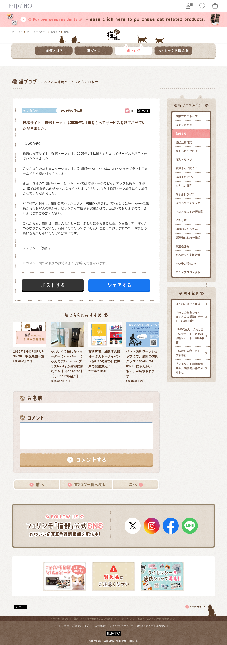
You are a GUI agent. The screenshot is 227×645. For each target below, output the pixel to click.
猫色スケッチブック (188, 203)
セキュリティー (145, 625)
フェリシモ (17, 32)
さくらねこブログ (187, 151)
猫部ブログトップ (187, 116)
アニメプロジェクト (188, 272)
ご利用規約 (100, 625)
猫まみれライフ (185, 194)
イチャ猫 (181, 220)
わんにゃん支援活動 (188, 255)
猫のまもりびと (185, 177)
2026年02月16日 (67, 352)
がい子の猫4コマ (186, 263)
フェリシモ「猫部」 (37, 32)
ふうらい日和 (184, 185)
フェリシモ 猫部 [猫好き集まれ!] (113, 34)
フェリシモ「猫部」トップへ (76, 625)
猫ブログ (55, 32)
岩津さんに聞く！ (187, 168)
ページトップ (201, 609)
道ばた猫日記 (184, 142)
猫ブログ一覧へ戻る (86, 484)
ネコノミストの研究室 (189, 211)
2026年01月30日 (105, 347)
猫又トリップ (184, 159)
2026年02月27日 (29, 342)
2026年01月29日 (142, 352)
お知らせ (68, 32)
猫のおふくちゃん (187, 228)
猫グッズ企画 (184, 125)
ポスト (145, 110)
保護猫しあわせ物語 (188, 237)
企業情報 (160, 625)
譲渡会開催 (182, 246)
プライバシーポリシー (121, 625)
